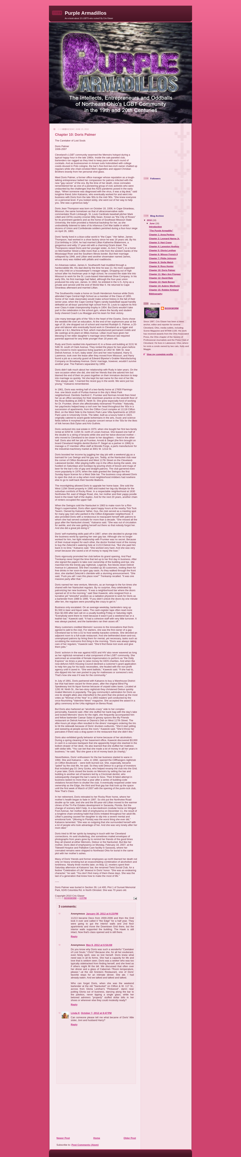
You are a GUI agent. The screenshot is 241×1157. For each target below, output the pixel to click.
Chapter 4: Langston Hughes (164, 246)
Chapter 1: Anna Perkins (161, 234)
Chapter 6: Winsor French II (163, 254)
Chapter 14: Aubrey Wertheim (164, 286)
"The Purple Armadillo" (161, 230)
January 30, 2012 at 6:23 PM (102, 913)
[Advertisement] (79, 1110)
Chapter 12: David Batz (161, 278)
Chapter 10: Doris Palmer (162, 270)
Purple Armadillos (86, 13)
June (152, 223)
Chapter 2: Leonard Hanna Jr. (164, 238)
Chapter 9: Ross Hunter (161, 266)
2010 (149, 220)
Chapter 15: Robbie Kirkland (163, 289)
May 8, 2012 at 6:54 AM (99, 945)
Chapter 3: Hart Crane (160, 242)
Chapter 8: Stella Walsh (161, 262)
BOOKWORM (171, 308)
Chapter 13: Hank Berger (162, 282)
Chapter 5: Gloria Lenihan (162, 250)
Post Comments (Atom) (85, 1144)
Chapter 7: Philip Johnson (162, 258)
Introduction (155, 226)
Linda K (75, 1013)
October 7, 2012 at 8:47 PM (96, 1013)
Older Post (130, 1138)
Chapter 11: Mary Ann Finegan (165, 274)
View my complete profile (160, 354)
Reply (74, 936)
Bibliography (155, 293)
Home (96, 1138)
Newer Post (63, 1138)
